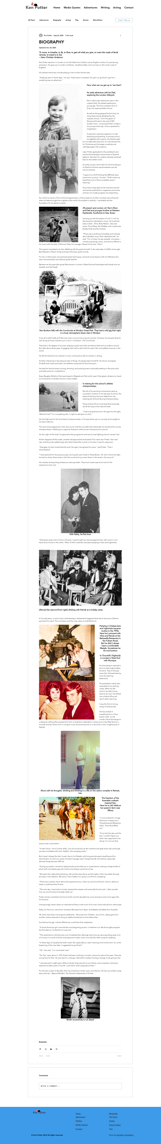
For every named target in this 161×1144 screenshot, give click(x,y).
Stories (85, 20)
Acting (68, 20)
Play (76, 20)
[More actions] (120, 35)
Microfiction (97, 20)
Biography (57, 20)
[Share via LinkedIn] (51, 1049)
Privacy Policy (115, 1125)
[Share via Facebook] (40, 1049)
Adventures (44, 20)
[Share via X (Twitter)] (45, 1049)
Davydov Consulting (125, 1135)
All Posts (31, 20)
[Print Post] (56, 1049)
